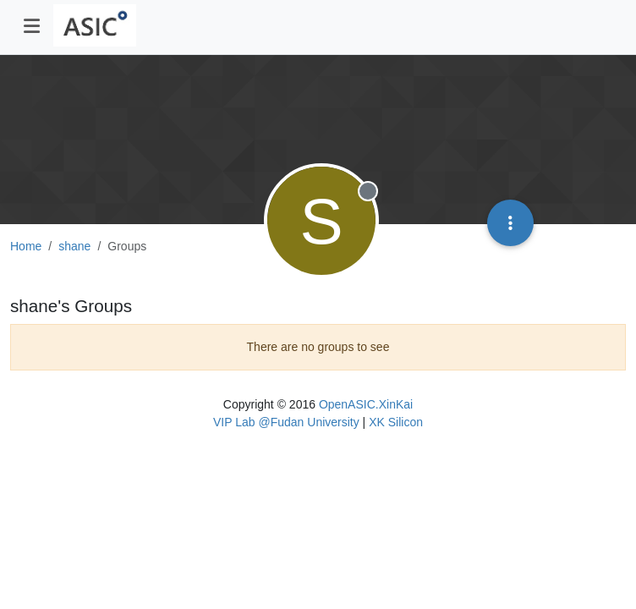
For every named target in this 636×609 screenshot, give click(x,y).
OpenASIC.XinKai (366, 404)
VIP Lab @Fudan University (286, 422)
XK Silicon (396, 422)
